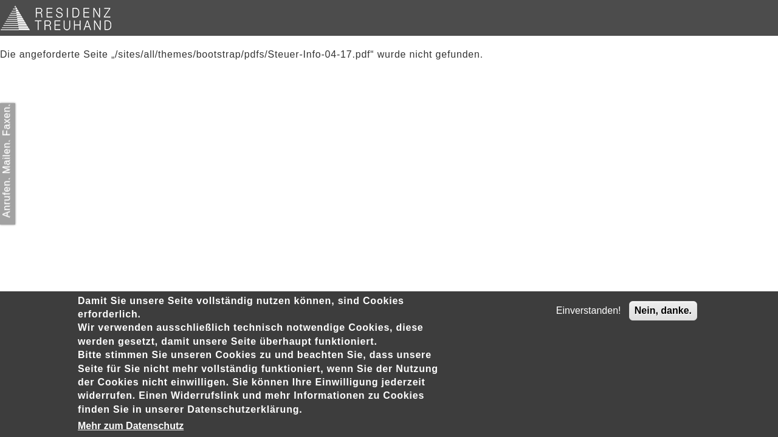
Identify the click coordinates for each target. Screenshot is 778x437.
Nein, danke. (663, 310)
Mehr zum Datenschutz (131, 426)
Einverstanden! (588, 310)
